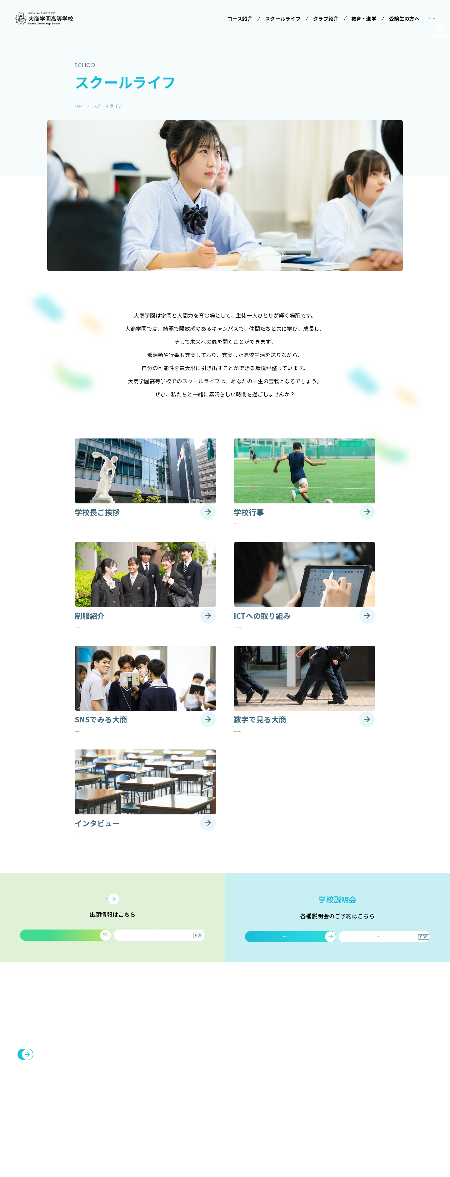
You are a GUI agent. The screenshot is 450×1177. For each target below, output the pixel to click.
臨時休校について (388, 1071)
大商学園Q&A (299, 1090)
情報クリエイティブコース (195, 1113)
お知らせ (335, 1086)
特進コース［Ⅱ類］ (195, 1099)
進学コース (186, 1128)
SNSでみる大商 (250, 1102)
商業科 (181, 1140)
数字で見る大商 (250, 1113)
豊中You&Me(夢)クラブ (396, 1086)
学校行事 (243, 1067)
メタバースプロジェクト (396, 1041)
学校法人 (181, 1041)
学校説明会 (296, 1067)
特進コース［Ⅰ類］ (195, 1087)
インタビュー (248, 1125)
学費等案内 (296, 1079)
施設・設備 (338, 1056)
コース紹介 (183, 1073)
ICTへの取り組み (252, 1090)
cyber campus (388, 1116)
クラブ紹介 (338, 1041)
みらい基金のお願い (195, 1055)
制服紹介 (243, 1079)
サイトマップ (340, 1116)
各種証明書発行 (386, 1056)
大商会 (376, 1101)
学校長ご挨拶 (248, 1055)
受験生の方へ (297, 1041)
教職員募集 (338, 1101)
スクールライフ (249, 1041)
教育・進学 (338, 1071)
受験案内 (294, 1055)
